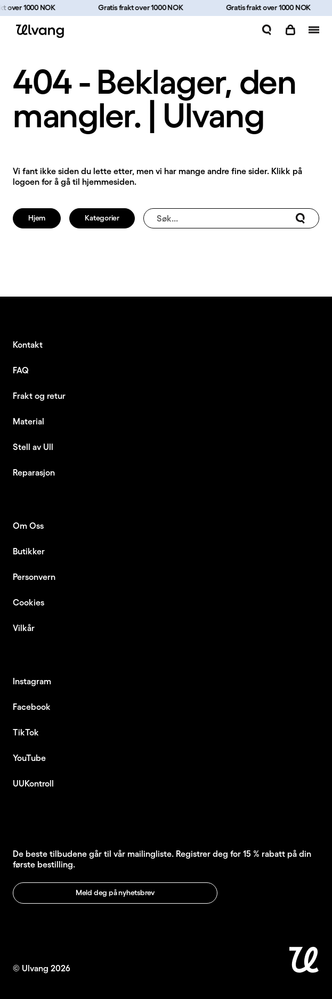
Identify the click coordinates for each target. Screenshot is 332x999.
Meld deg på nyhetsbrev (115, 892)
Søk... (231, 218)
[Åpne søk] (267, 29)
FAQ (21, 370)
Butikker (29, 551)
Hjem (36, 218)
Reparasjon (34, 472)
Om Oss (28, 525)
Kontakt (28, 344)
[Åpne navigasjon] (313, 29)
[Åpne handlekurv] (290, 29)
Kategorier (102, 218)
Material (28, 421)
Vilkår (24, 628)
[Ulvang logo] (38, 31)
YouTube (29, 758)
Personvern (34, 577)
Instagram (32, 681)
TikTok (26, 732)
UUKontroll (33, 783)
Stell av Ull (33, 447)
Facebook (32, 706)
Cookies (28, 602)
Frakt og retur (39, 395)
